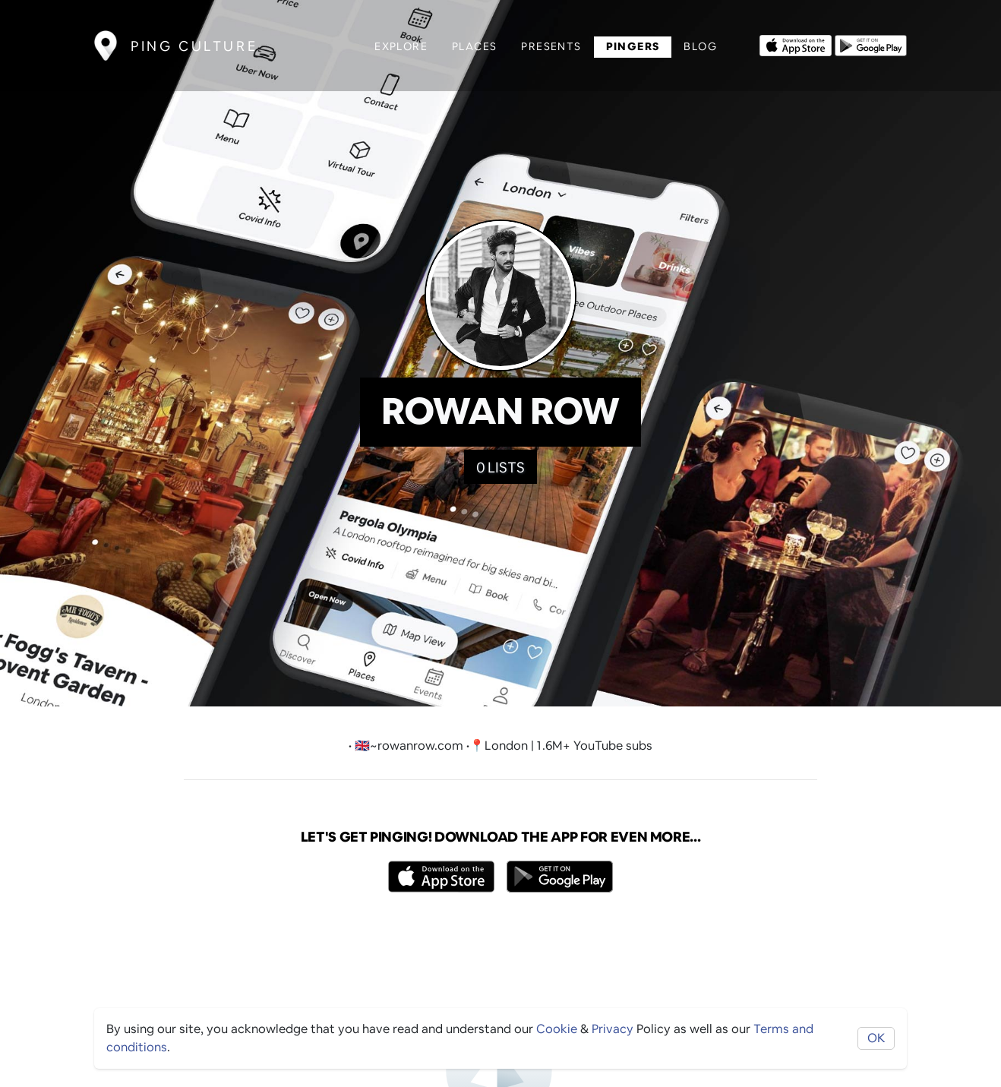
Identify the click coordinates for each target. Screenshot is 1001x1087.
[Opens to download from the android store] (871, 44)
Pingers (633, 46)
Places (474, 46)
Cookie (556, 1029)
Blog (700, 46)
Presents (551, 46)
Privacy (612, 1029)
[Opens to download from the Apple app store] (795, 44)
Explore (401, 46)
